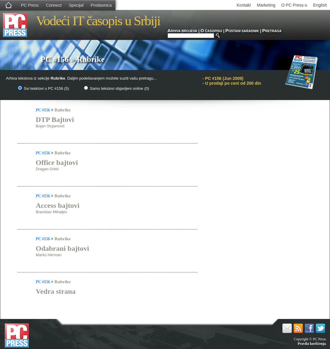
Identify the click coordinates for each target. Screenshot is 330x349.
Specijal (76, 5)
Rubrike (62, 110)
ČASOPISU (211, 31)
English (320, 5)
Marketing (266, 5)
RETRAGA (271, 31)
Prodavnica (101, 5)
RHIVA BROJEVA (182, 31)
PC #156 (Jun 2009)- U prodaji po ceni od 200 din (231, 81)
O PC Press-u (294, 5)
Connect (54, 5)
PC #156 (43, 110)
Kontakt (244, 5)
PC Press (30, 5)
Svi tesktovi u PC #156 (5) (43, 88)
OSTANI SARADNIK (242, 31)
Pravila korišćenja (312, 343)
